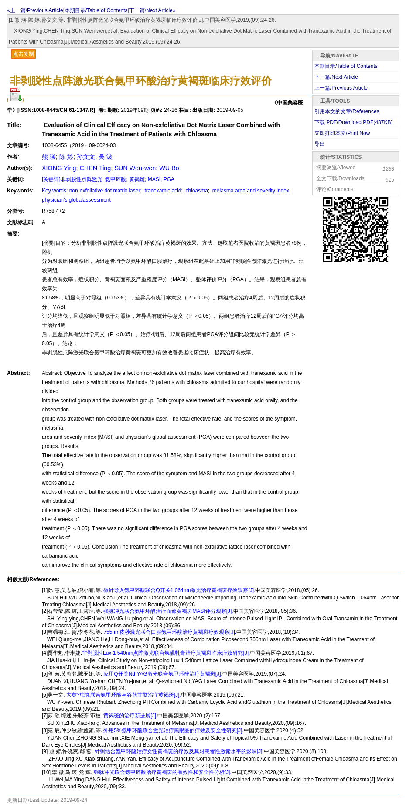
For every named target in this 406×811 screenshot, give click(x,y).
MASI (154, 179)
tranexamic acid (162, 191)
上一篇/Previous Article (341, 88)
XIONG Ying (59, 168)
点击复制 (23, 54)
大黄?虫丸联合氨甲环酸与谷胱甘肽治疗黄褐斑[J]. (123, 695)
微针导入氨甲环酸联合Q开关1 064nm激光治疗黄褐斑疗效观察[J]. (178, 590)
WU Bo (169, 168)
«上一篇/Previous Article (35, 10)
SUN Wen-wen (135, 168)
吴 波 (106, 156)
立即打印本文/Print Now (342, 133)
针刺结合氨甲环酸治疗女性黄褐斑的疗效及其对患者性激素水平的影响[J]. (178, 751)
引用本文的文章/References (346, 111)
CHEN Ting (95, 168)
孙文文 (86, 156)
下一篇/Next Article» (152, 10)
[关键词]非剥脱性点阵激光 (72, 179)
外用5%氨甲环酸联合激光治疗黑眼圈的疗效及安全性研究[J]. (173, 730)
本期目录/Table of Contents (96, 10)
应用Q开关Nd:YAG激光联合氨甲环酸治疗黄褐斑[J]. (162, 674)
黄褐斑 (137, 179)
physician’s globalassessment (76, 200)
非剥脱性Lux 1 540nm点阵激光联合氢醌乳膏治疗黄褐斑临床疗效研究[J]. (166, 653)
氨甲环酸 (115, 179)
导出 (319, 144)
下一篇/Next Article (336, 77)
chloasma (196, 191)
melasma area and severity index (250, 191)
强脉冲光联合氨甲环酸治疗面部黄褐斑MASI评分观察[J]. (167, 611)
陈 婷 (66, 156)
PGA (169, 179)
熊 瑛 (49, 156)
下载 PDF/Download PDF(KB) (353, 122)
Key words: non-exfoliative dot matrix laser (91, 191)
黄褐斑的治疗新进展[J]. (129, 716)
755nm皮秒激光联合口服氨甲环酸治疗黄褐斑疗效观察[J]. (169, 632)
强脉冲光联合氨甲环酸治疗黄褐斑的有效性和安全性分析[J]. (161, 772)
